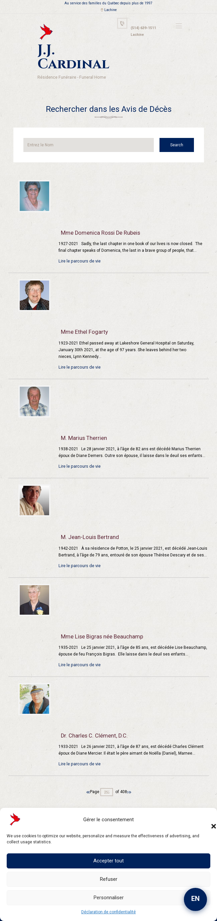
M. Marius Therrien (82, 419)
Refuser (108, 879)
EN (195, 899)
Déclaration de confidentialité (108, 912)
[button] (207, 819)
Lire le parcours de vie (79, 242)
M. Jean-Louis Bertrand (88, 518)
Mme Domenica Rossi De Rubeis (99, 214)
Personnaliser (109, 898)
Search (181, 126)
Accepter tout (108, 861)
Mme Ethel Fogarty (82, 313)
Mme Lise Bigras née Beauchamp (100, 617)
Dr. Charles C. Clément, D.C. (92, 717)
